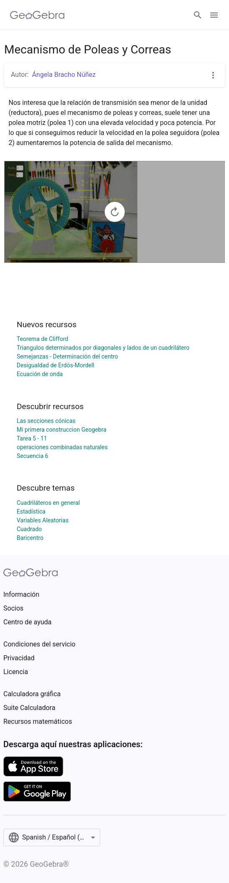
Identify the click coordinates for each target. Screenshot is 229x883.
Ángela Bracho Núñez (64, 75)
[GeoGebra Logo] (37, 15)
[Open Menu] (214, 15)
